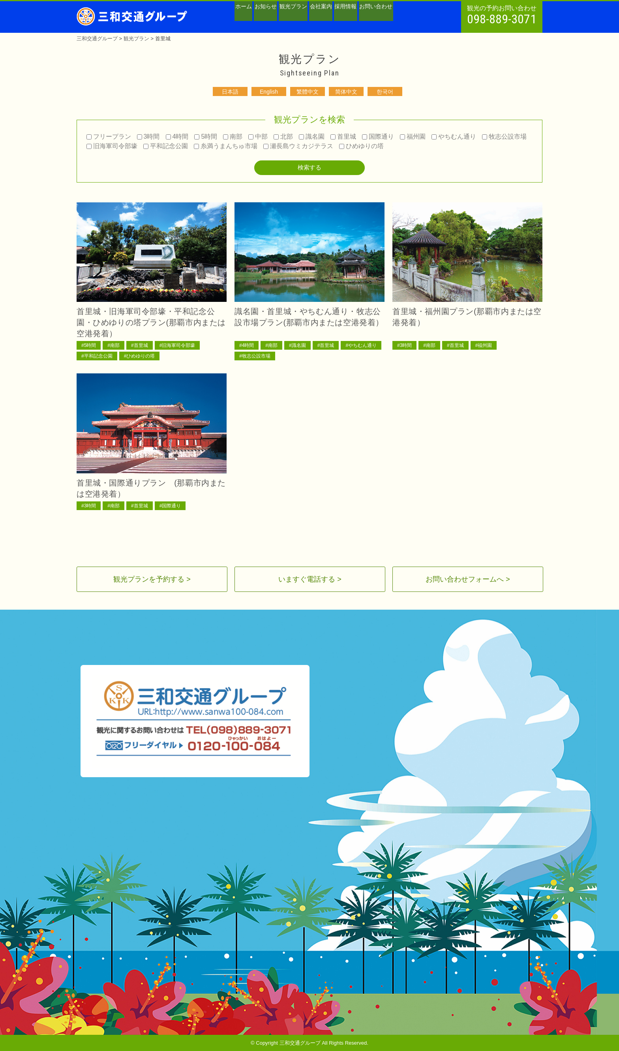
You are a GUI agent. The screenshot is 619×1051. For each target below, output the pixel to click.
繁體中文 (307, 91)
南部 (232, 136)
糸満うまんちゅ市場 (225, 146)
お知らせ (279, 18)
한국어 (385, 91)
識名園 (312, 136)
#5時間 (88, 345)
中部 (258, 136)
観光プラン (317, 18)
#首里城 (139, 345)
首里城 (343, 136)
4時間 (177, 136)
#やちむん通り (361, 345)
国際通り (378, 136)
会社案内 (355, 18)
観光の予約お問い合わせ (501, 15)
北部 (283, 136)
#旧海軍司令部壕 (177, 345)
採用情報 (390, 18)
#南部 (113, 345)
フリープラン (108, 136)
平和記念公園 (165, 146)
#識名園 (297, 345)
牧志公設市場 (504, 136)
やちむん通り (453, 136)
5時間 (205, 136)
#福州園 (483, 345)
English (269, 91)
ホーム (247, 18)
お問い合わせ (431, 18)
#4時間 (246, 345)
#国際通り (170, 506)
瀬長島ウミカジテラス (298, 146)
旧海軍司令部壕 (111, 146)
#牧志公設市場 (254, 356)
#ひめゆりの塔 (139, 356)
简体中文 (346, 91)
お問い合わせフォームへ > (468, 579)
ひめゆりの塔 (361, 146)
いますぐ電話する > (309, 579)
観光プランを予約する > (152, 579)
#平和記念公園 (97, 356)
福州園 (413, 136)
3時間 (148, 136)
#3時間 (404, 345)
